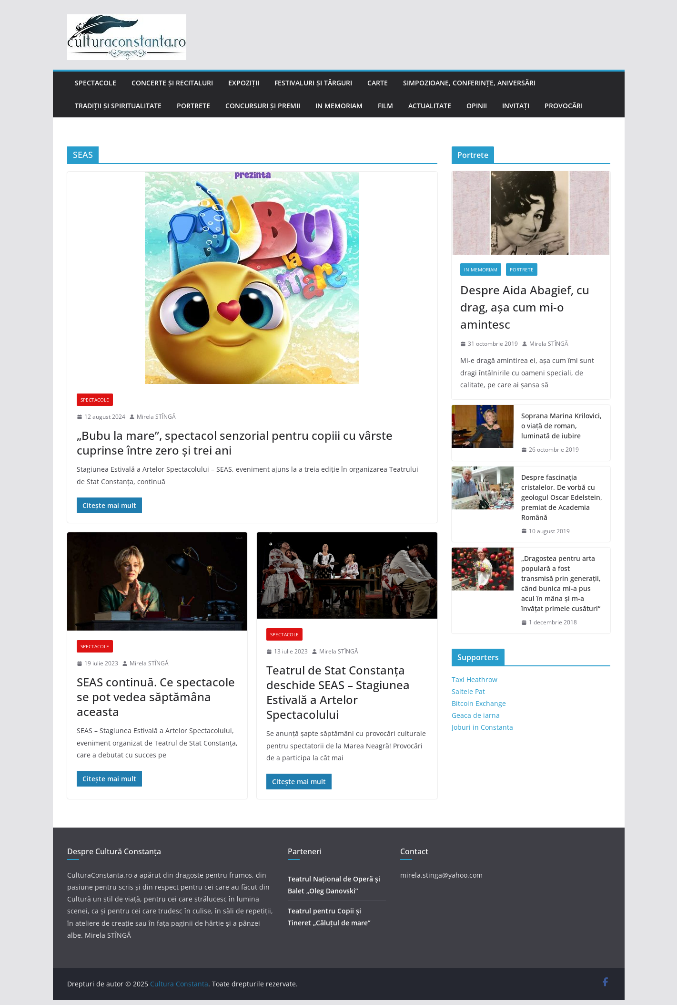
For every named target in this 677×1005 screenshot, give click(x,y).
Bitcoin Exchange (479, 703)
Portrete (193, 105)
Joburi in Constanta (482, 727)
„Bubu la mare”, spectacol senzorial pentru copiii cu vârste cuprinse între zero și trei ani (235, 442)
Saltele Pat (468, 691)
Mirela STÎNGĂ (156, 417)
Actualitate (429, 105)
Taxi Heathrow (474, 679)
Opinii (476, 105)
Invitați (515, 105)
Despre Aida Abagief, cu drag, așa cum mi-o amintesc (524, 307)
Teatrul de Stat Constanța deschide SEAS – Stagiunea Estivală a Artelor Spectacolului (338, 692)
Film (385, 105)
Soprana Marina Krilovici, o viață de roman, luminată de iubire (561, 425)
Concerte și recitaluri (172, 82)
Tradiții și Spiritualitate (118, 105)
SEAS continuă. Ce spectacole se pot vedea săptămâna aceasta (156, 696)
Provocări (564, 105)
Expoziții (243, 82)
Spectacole (95, 82)
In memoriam (339, 105)
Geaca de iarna (476, 715)
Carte (377, 82)
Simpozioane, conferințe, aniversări (469, 82)
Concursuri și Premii (262, 105)
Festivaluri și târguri (313, 82)
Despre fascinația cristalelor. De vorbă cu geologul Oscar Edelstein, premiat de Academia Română (561, 497)
